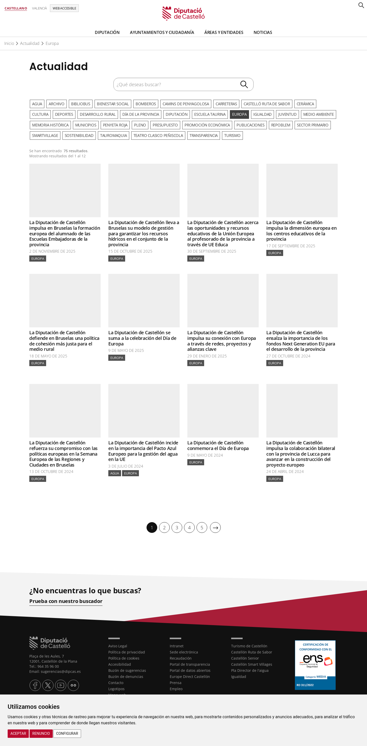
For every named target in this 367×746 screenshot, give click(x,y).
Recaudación (181, 658)
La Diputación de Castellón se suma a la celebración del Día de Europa (142, 337)
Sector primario (313, 124)
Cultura (40, 114)
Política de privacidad (126, 652)
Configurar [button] (67, 733)
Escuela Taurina (210, 114)
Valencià (39, 8)
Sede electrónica (184, 652)
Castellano (16, 8)
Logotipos (116, 688)
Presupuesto (165, 124)
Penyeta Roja (115, 124)
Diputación (107, 32)
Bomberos (146, 103)
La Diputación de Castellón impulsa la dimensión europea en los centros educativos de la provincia (301, 230)
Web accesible (64, 8)
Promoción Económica (207, 124)
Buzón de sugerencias (127, 670)
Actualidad (30, 43)
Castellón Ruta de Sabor (251, 652)
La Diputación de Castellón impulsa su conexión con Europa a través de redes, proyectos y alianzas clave (221, 340)
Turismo (232, 135)
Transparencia (204, 135)
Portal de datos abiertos (190, 670)
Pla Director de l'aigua (250, 670)
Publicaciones (250, 124)
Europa (52, 43)
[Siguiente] (215, 527)
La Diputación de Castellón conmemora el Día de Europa (218, 445)
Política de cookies (123, 658)
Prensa (175, 682)
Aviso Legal (117, 646)
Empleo (176, 688)
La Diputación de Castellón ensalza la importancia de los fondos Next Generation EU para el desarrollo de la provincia (300, 340)
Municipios (85, 124)
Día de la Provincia (140, 114)
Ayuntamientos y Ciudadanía (162, 32)
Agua (37, 103)
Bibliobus (80, 103)
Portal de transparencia (190, 664)
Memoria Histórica (50, 124)
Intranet (177, 646)
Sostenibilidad (79, 135)
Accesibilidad (119, 664)
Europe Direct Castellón (190, 676)
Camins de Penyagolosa (186, 103)
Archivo (56, 103)
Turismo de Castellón (249, 646)
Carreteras (226, 103)
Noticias (263, 32)
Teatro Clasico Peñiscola (158, 135)
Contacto (115, 682)
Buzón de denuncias (125, 676)
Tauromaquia (113, 135)
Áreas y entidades (223, 32)
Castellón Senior (245, 658)
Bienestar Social (113, 103)
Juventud (287, 114)
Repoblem (280, 124)
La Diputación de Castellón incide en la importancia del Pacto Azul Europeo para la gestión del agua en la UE (143, 451)
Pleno (140, 124)
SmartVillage (45, 135)
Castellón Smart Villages (251, 664)
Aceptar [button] (18, 733)
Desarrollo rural (98, 114)
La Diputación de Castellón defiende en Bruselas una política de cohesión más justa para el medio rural (64, 340)
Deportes (64, 114)
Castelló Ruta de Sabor (267, 103)
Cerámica (305, 103)
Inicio (9, 43)
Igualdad (262, 114)
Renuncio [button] (41, 733)
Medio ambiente (318, 114)
